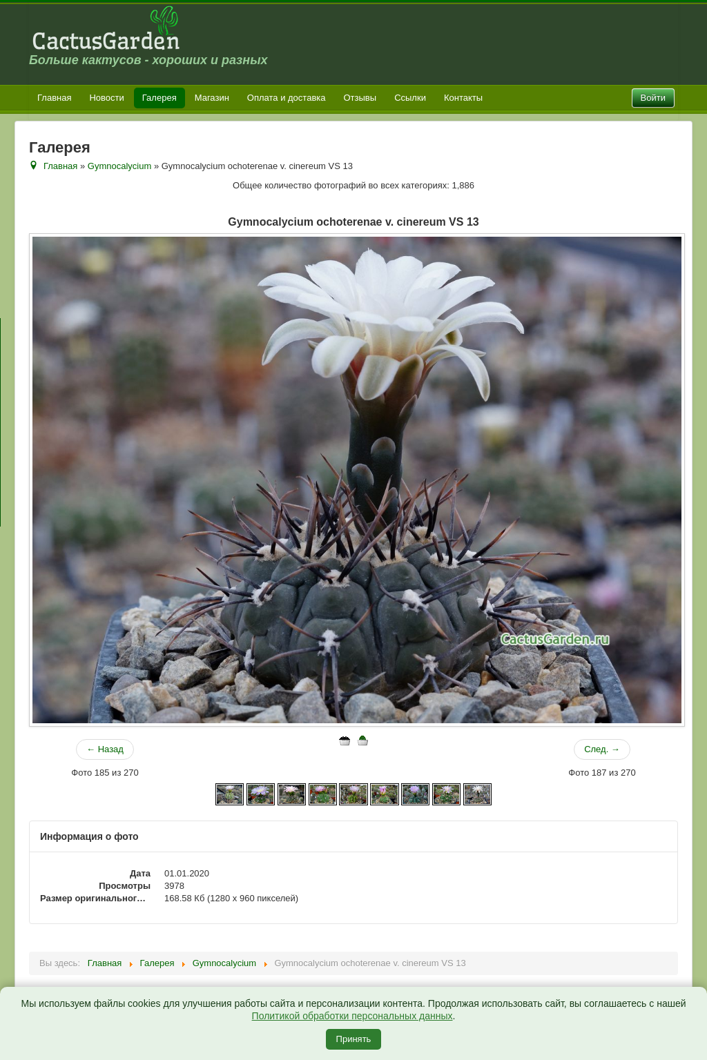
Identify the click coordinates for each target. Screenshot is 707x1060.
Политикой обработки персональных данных (352, 1015)
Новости (106, 97)
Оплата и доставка (286, 97)
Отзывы (360, 97)
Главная (54, 97)
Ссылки (410, 97)
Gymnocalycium (119, 166)
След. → (602, 749)
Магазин (212, 97)
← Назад (105, 749)
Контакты (463, 97)
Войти (653, 97)
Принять (353, 1039)
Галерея (159, 97)
